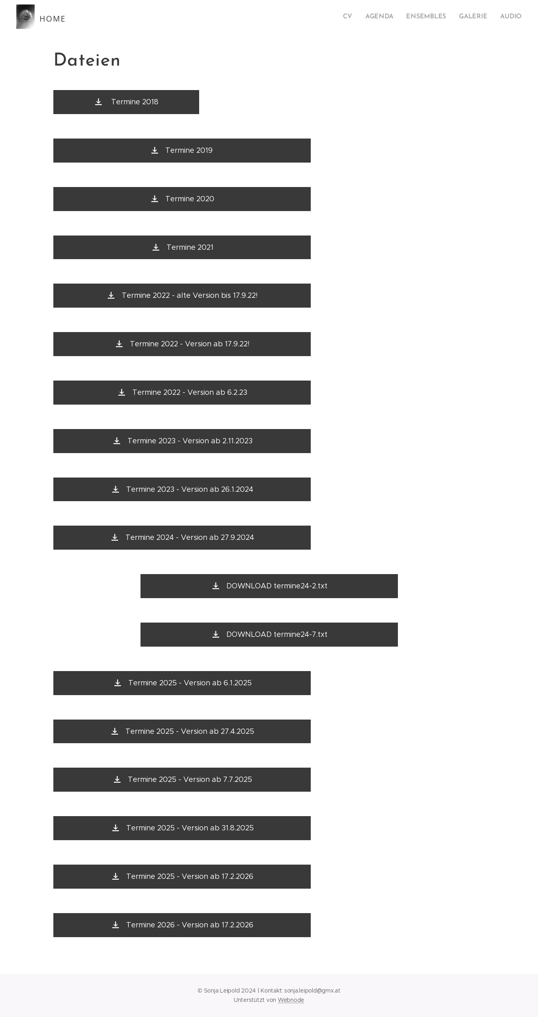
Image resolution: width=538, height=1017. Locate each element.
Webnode (291, 1000)
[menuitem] (355, 17)
